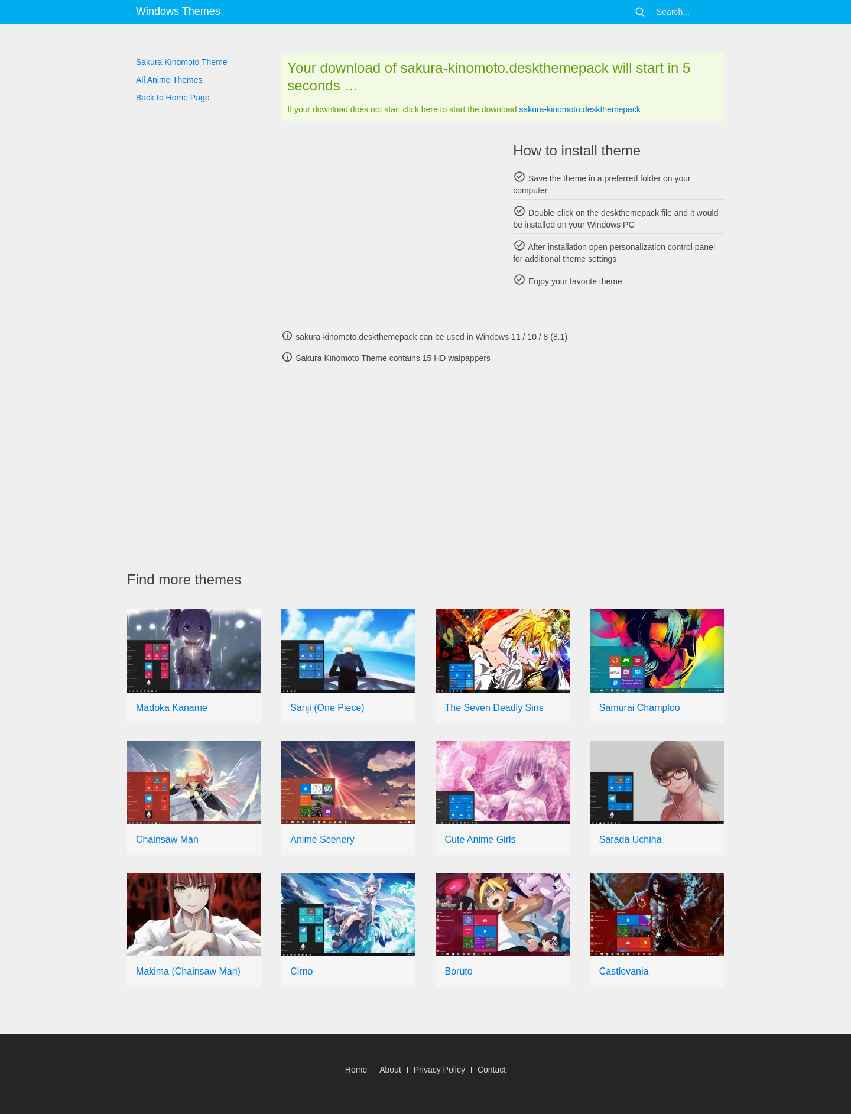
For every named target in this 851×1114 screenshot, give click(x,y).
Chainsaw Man (167, 839)
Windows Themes (178, 11)
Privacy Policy (439, 1069)
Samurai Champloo (639, 708)
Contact (492, 1069)
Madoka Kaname (171, 708)
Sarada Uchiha (630, 839)
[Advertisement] (386, 224)
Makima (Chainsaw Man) (188, 971)
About (390, 1069)
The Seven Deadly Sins (494, 708)
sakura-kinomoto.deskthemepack (579, 109)
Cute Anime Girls (480, 839)
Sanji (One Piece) (327, 708)
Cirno (301, 971)
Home (356, 1069)
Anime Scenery (322, 839)
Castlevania (624, 971)
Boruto (459, 971)
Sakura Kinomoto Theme (182, 62)
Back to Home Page (173, 97)
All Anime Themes (169, 80)
